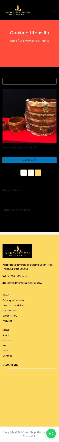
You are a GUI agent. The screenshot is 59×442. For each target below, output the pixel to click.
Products (7, 340)
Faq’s (5, 350)
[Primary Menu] (53, 10)
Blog (5, 345)
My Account (9, 310)
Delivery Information (14, 300)
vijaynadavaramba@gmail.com (24, 283)
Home (13, 40)
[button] (51, 433)
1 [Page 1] (30, 172)
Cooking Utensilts (29, 40)
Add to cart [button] (29, 160)
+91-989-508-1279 (17, 275)
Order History (10, 315)
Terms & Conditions (14, 305)
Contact (7, 355)
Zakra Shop (29, 432)
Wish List (7, 320)
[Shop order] (29, 81)
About (6, 295)
